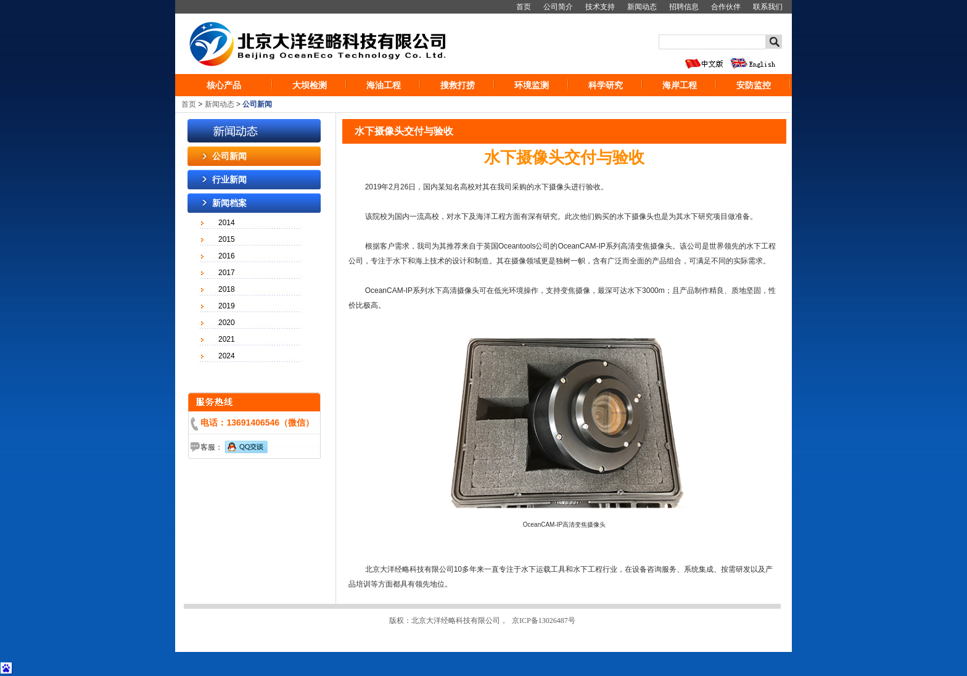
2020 (226, 322)
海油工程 (383, 85)
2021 (226, 339)
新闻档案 (229, 203)
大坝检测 (309, 85)
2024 (226, 356)
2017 (226, 272)
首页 (523, 6)
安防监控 (753, 85)
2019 (226, 306)
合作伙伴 (726, 6)
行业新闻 (229, 179)
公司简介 (558, 6)
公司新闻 (229, 156)
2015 (226, 239)
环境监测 (531, 85)
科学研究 (605, 85)
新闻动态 (642, 6)
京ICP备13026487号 (543, 620)
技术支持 (600, 6)
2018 (226, 289)
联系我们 (768, 6)
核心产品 (224, 85)
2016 (226, 256)
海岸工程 (679, 85)
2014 (226, 222)
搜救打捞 (457, 85)
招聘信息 (684, 6)
